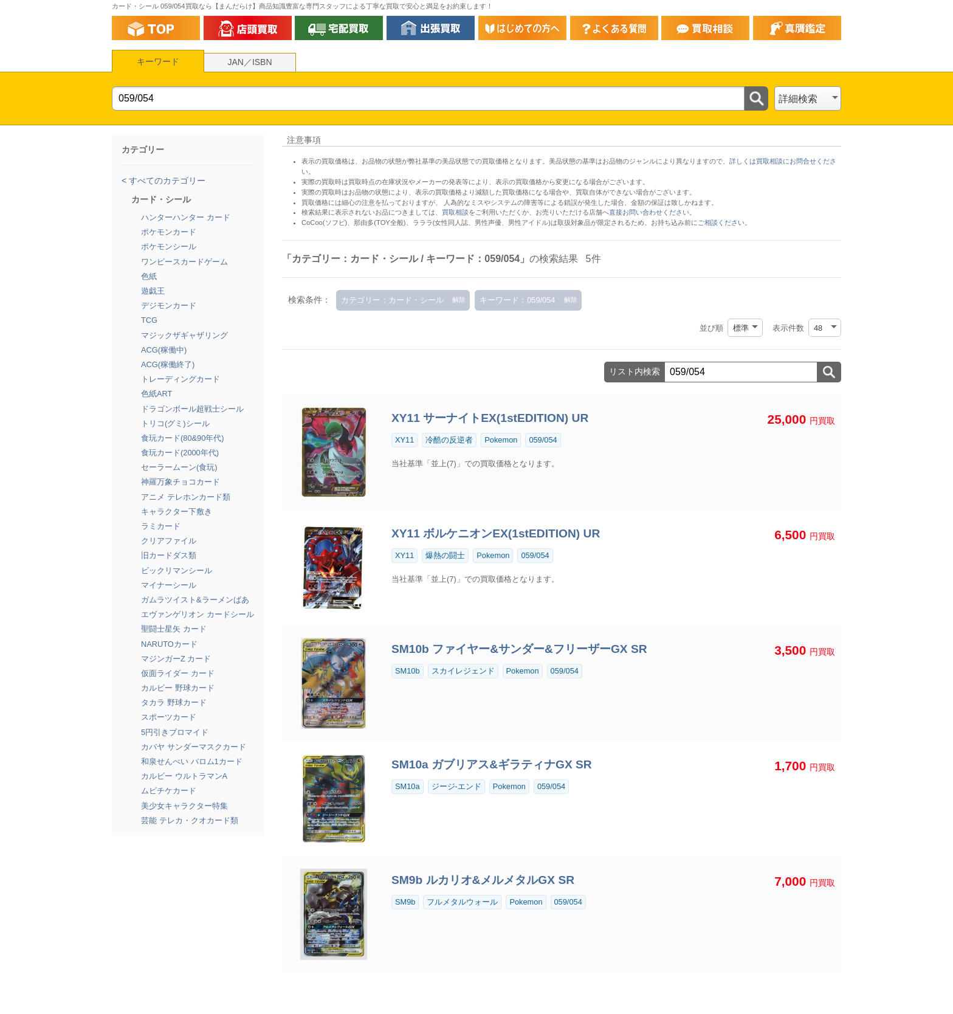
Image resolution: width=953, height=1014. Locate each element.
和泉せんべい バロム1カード (192, 761)
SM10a (407, 786)
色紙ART (156, 393)
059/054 (543, 439)
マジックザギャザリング (184, 335)
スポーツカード (168, 717)
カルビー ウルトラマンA (184, 776)
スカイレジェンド (463, 670)
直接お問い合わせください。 (652, 212)
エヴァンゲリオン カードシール (197, 614)
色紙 (149, 276)
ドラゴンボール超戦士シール (192, 408)
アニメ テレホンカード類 (185, 497)
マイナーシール (168, 585)
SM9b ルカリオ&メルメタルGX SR (482, 880)
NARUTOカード (169, 644)
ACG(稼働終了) (167, 364)
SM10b (407, 670)
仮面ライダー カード (178, 673)
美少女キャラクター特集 (184, 805)
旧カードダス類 (168, 555)
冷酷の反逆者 (449, 439)
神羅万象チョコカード (180, 481)
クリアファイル (168, 540)
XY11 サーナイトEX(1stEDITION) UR (489, 418)
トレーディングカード (180, 379)
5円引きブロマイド (174, 732)
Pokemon (500, 439)
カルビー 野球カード (178, 687)
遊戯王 (153, 290)
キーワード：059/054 (517, 300)
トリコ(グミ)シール (175, 423)
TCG (149, 320)
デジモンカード (168, 305)
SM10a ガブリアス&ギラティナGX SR (491, 764)
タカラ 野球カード (174, 702)
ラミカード (161, 526)
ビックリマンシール (176, 570)
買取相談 (455, 212)
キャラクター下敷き (176, 511)
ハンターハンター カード (185, 217)
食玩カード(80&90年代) (182, 438)
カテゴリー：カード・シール (392, 300)
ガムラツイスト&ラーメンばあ (195, 599)
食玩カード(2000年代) (180, 452)
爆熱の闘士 (445, 555)
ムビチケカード (168, 790)
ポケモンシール (168, 246)
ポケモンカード (168, 231)
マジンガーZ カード (176, 658)
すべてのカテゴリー (165, 180)
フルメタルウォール (462, 901)
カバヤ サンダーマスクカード (193, 746)
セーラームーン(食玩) (179, 467)
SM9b (405, 901)
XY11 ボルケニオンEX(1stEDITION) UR (495, 533)
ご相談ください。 (724, 222)
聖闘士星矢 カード (174, 628)
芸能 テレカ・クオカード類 (189, 820)
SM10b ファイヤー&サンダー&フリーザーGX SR (519, 649)
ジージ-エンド (456, 786)
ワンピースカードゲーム (184, 261)
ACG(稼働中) (164, 349)
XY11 (404, 439)
